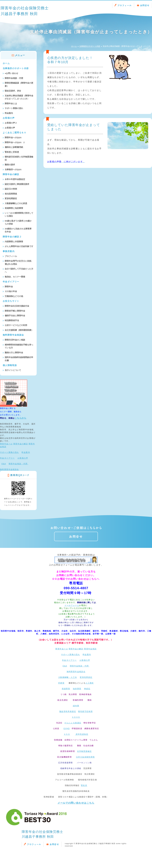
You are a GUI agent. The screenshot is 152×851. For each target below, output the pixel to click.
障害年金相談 (90, 649)
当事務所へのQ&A (13, 169)
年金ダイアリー (11, 282)
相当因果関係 (11, 194)
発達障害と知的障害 (14, 208)
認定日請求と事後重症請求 (17, 184)
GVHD (67, 728)
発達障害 (66, 689)
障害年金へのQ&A (13, 137)
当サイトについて (13, 370)
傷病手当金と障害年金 (15, 315)
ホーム (74, 46)
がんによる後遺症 (72, 723)
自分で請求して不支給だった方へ (19, 270)
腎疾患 (84, 785)
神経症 (87, 689)
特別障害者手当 (12, 320)
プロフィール (124, 5)
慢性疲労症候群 (85, 711)
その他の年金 (11, 291)
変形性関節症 (11, 198)
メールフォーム (71, 605)
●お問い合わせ (11, 73)
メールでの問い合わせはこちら (76, 803)
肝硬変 (61, 683)
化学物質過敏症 (84, 751)
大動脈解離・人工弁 (67, 677)
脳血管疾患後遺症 (67, 711)
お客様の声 (9, 118)
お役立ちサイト (11, 301)
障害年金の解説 (11, 174)
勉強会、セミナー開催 (15, 276)
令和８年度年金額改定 (15, 179)
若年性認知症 (81, 734)
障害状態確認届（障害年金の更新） (19, 84)
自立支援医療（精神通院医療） (19, 330)
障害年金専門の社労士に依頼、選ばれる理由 (19, 262)
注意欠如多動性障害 (85, 757)
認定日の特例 (11, 189)
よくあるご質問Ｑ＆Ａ (14, 132)
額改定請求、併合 (13, 91)
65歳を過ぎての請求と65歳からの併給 (18, 222)
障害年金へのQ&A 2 (15, 142)
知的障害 (77, 689)
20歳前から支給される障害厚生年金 (18, 230)
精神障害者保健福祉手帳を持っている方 (19, 346)
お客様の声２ (11, 123)
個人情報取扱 (10, 365)
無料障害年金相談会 (13, 335)
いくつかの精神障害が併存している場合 (19, 214)
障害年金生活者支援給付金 (17, 306)
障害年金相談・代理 (14, 78)
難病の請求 (10, 164)
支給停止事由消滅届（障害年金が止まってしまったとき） (19, 97)
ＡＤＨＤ (76, 717)
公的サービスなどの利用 (16, 325)
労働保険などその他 (14, 296)
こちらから (20, 418)
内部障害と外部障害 (14, 241)
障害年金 (9, 286)
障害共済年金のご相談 (15, 340)
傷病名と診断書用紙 (14, 147)
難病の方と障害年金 (14, 352)
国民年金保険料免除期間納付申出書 (19, 359)
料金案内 (9, 113)
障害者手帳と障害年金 (15, 311)
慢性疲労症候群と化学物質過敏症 (19, 158)
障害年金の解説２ (12, 237)
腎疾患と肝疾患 (12, 152)
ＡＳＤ (67, 734)
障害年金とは (11, 103)
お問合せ (145, 5)
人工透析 (89, 683)
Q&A (3, 464)
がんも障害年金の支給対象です (19, 246)
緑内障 (76, 706)
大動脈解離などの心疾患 (16, 203)
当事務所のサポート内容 (89, 46)
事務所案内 (9, 251)
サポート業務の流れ (14, 108)
